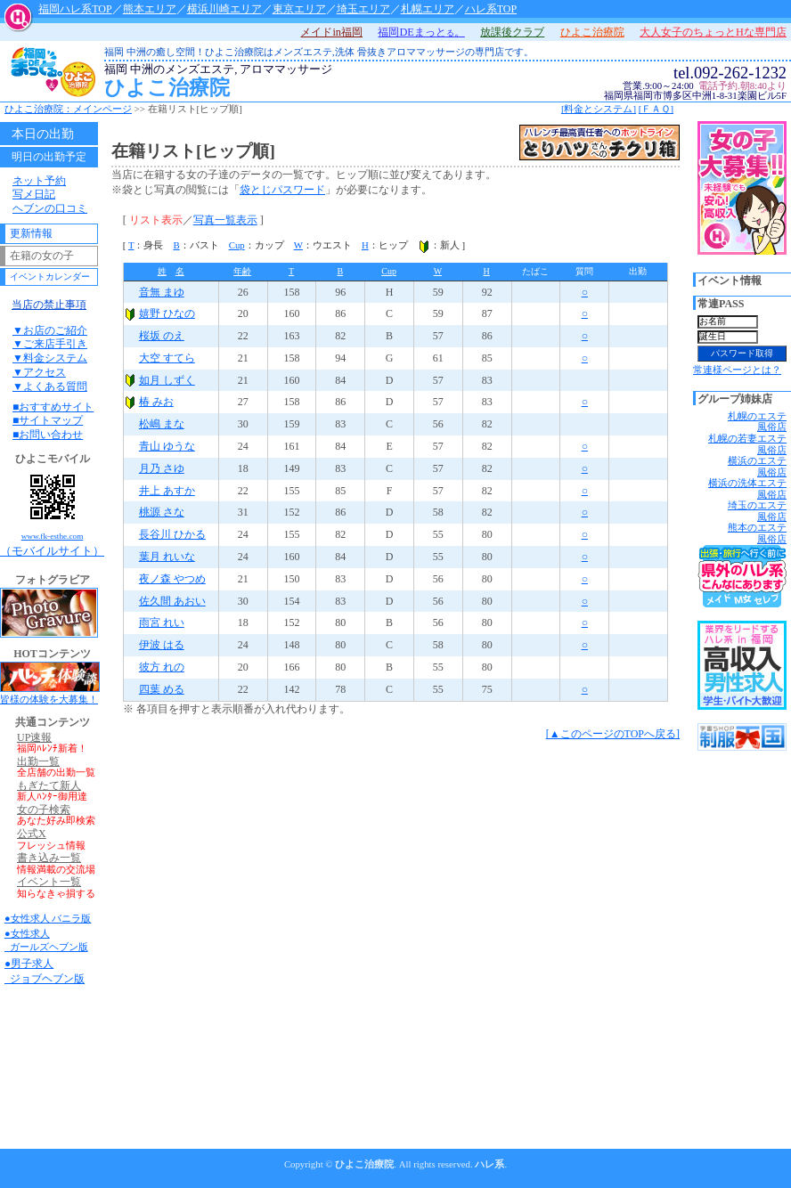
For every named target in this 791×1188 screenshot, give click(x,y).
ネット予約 (39, 181)
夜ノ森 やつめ (172, 579)
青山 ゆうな (167, 446)
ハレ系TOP (491, 9)
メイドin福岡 (331, 32)
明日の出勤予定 (49, 157)
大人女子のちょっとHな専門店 (713, 32)
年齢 (242, 271)
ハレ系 (489, 1164)
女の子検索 (43, 810)
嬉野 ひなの (167, 313)
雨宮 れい (161, 622)
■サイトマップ (47, 420)
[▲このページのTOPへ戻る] (613, 734)
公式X (31, 834)
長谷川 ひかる (172, 534)
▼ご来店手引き (49, 344)
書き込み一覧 (49, 858)
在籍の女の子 (42, 255)
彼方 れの (161, 667)
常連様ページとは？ (737, 369)
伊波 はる (161, 645)
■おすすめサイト (53, 407)
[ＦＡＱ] (656, 108)
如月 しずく (167, 380)
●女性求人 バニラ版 (47, 918)
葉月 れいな (167, 556)
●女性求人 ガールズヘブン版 (46, 940)
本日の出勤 (43, 133)
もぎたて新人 (49, 786)
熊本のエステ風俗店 (757, 533)
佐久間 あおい (172, 601)
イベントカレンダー (50, 276)
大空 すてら (167, 358)
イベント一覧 (49, 882)
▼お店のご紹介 (49, 330)
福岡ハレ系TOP (74, 9)
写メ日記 (33, 194)
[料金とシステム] (598, 108)
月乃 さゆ (161, 468)
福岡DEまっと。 (421, 32)
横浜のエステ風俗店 (757, 466)
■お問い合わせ (47, 434)
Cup (237, 245)
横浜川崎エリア (224, 9)
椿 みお (156, 401)
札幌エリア (427, 9)
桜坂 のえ (161, 336)
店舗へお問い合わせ (744, 109)
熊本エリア (149, 9)
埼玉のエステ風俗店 (757, 511)
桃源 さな (161, 512)
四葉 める (161, 689)
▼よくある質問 (49, 386)
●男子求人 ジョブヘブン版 (44, 971)
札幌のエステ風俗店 (757, 422)
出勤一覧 (38, 762)
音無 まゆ (161, 292)
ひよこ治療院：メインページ (68, 108)
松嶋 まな (161, 424)
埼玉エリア (363, 9)
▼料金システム (49, 358)
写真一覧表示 (225, 220)
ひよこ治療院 (376, 81)
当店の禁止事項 (49, 304)
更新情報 (31, 233)
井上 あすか (167, 490)
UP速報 (34, 738)
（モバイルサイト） (52, 512)
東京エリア (299, 9)
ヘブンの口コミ (49, 208)
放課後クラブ (512, 32)
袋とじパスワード (282, 189)
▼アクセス (39, 372)
